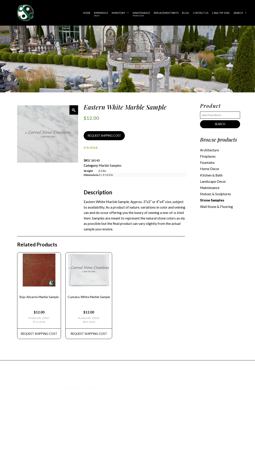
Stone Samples (212, 198)
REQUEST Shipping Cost (38, 330)
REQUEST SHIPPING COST (103, 135)
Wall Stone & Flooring (216, 204)
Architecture (209, 150)
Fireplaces (207, 156)
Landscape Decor (213, 180)
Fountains (207, 162)
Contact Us (200, 12)
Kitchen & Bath (211, 174)
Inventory (120, 12)
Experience (101, 14)
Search (240, 12)
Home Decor (209, 168)
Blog (185, 12)
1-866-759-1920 (220, 12)
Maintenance (141, 14)
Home (86, 12)
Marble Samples (110, 165)
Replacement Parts (166, 12)
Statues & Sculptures (215, 192)
